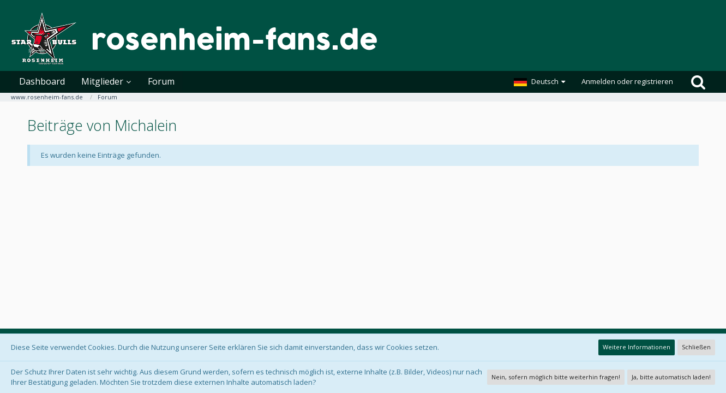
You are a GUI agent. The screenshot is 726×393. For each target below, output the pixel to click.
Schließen (696, 347)
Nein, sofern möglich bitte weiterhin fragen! (555, 377)
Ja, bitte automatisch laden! (671, 377)
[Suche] (698, 82)
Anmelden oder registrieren (627, 81)
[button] (539, 82)
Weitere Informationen (636, 347)
